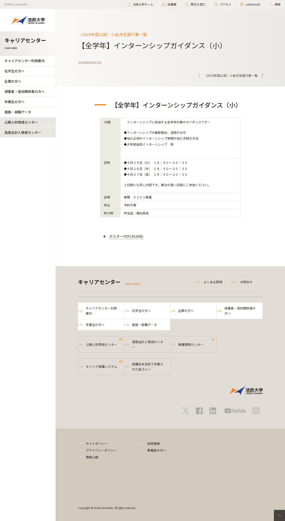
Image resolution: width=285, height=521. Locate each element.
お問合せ (246, 282)
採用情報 (153, 443)
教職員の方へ (156, 450)
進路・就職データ (17, 112)
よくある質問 (213, 282)
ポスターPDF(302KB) (126, 236)
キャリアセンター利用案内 (24, 60)
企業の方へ (12, 81)
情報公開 (92, 457)
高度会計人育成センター (22, 132)
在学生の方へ (14, 71)
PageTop (279, 515)
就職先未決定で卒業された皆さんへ (147, 366)
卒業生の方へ (14, 101)
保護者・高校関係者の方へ (24, 91)
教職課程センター (190, 344)
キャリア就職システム (101, 366)
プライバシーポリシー (101, 450)
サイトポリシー (97, 443)
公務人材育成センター (21, 122)
